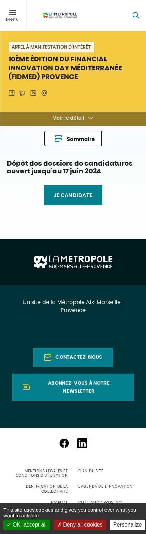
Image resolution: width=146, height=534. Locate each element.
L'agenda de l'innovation (105, 487)
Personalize (127, 525)
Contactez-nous (78, 357)
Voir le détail (68, 118)
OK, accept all (27, 525)
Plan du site (91, 471)
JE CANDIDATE (73, 195)
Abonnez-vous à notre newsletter (79, 387)
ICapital (59, 502)
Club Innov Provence (101, 502)
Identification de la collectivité (46, 489)
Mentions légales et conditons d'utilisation (42, 473)
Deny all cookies (80, 525)
